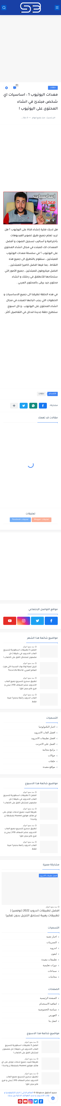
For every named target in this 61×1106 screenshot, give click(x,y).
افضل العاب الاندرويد (44, 732)
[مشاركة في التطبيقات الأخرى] (14, 406)
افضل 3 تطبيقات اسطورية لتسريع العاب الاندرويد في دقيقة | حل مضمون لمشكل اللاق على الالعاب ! (20, 654)
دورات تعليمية (50, 965)
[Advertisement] (30, 49)
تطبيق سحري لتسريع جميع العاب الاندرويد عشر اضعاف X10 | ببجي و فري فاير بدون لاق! (20, 685)
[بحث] (3, 7)
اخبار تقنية (51, 936)
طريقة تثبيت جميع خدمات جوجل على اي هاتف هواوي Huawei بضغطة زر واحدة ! (20, 816)
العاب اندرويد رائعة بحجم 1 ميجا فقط (22, 700)
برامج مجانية (48, 749)
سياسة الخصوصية (47, 1009)
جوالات (51, 755)
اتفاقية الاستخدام (48, 1003)
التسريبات (52, 942)
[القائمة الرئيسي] (57, 7)
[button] (43, 406)
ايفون (54, 953)
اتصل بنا (53, 1021)
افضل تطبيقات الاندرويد (43, 738)
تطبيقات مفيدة (49, 959)
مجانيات (52, 976)
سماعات (52, 971)
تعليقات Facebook (20, 520)
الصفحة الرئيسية (48, 998)
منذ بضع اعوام (28, 647)
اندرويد (53, 948)
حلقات (53, 88)
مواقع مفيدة (49, 766)
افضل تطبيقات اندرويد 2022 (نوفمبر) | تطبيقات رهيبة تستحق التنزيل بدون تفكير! (32, 913)
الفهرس (53, 1015)
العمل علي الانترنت (45, 744)
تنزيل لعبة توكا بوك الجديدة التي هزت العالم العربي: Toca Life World (20, 669)
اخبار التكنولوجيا (47, 726)
